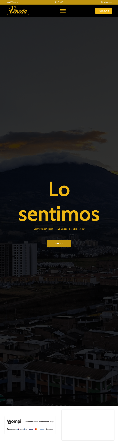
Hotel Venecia (12, 2)
